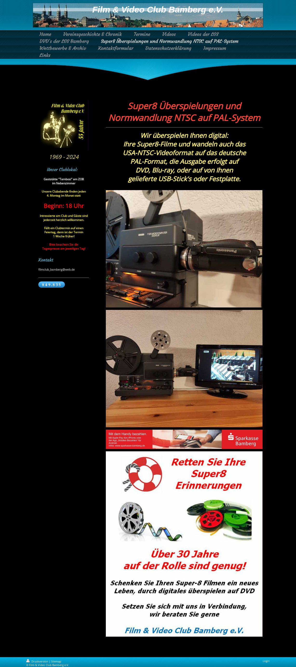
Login (266, 661)
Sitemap (56, 661)
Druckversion (37, 661)
